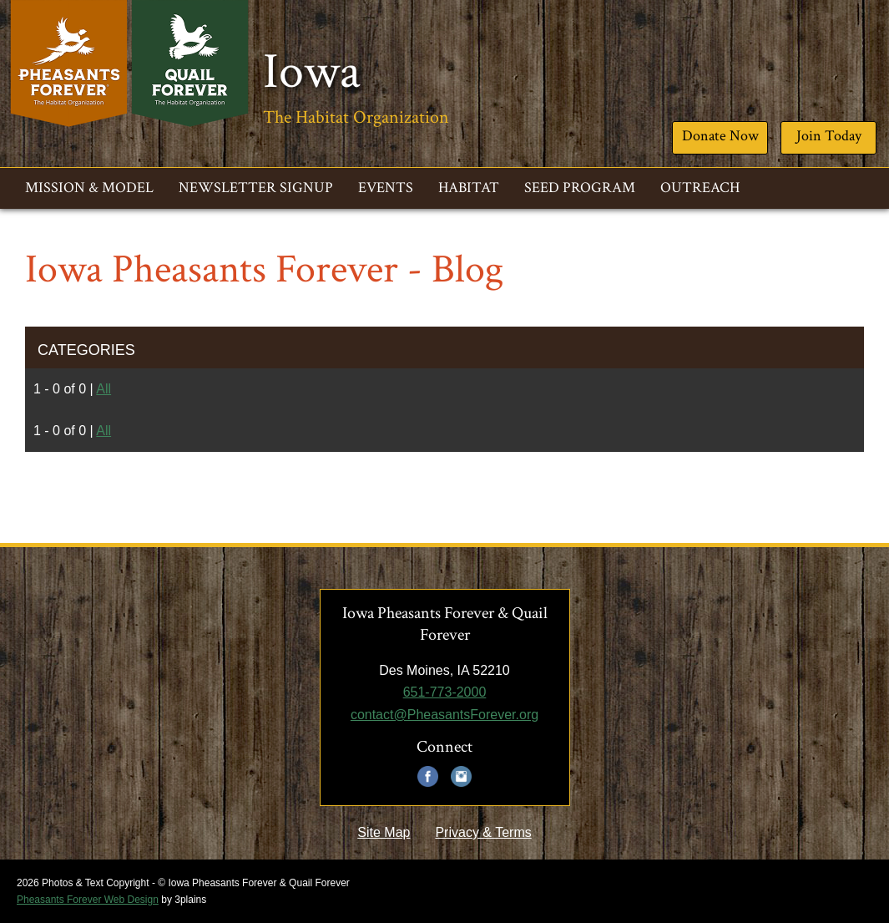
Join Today (828, 135)
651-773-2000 (445, 692)
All (103, 389)
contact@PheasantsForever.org (444, 714)
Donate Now (720, 135)
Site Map (383, 832)
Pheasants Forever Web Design (88, 899)
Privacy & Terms (483, 832)
